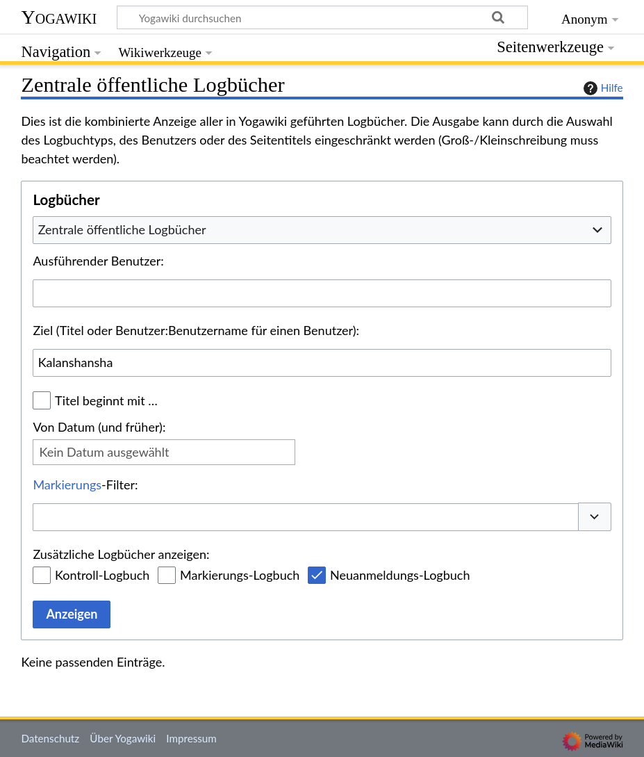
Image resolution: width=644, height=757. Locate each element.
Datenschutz (50, 738)
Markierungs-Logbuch (239, 575)
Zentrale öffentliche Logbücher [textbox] (122, 229)
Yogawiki (59, 17)
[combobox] (322, 230)
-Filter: (85, 484)
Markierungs (67, 484)
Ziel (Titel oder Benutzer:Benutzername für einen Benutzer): (196, 330)
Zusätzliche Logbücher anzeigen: (121, 554)
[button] (594, 517)
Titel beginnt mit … (106, 400)
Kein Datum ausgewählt (104, 451)
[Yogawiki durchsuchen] (322, 17)
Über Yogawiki (123, 738)
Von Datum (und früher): (99, 426)
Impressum (191, 738)
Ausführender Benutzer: (98, 260)
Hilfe (601, 88)
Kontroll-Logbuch (102, 575)
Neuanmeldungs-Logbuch (400, 575)
